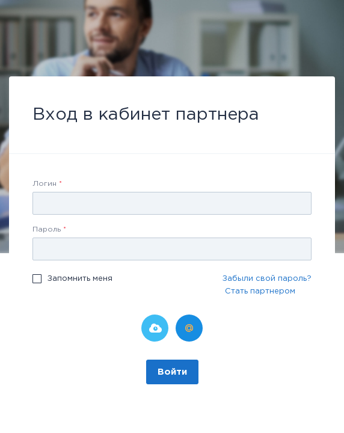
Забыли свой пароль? (267, 278)
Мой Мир (189, 328)
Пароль (49, 229)
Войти (172, 372)
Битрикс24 (154, 328)
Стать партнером (260, 291)
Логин (47, 183)
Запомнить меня (80, 278)
